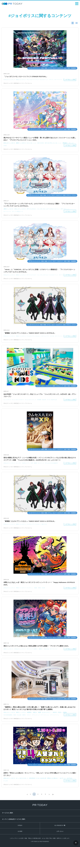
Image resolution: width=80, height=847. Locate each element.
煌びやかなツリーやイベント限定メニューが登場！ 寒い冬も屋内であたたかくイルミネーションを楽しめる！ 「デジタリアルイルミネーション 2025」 (40, 139)
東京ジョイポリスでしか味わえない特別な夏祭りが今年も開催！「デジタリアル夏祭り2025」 (36, 646)
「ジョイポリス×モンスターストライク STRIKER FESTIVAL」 (26, 76)
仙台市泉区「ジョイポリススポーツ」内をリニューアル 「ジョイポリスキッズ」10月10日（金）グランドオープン (40, 395)
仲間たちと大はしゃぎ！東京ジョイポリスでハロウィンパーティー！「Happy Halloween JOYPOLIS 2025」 (39, 583)
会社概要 (20, 831)
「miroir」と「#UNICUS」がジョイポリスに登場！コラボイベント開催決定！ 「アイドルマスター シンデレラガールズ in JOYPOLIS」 (39, 271)
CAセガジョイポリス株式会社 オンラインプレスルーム (18, 83)
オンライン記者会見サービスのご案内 (13, 819)
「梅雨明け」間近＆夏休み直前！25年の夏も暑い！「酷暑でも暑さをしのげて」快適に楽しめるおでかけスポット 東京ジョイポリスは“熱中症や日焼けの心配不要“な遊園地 (40, 708)
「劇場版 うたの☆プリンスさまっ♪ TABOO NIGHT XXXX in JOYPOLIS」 (30, 333)
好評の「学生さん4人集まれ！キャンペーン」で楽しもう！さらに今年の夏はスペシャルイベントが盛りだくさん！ (40, 774)
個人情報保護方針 (59, 825)
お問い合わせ (60, 831)
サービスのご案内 (7, 813)
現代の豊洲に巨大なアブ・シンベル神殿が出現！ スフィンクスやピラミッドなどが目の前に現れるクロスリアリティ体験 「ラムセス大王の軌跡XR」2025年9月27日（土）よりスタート (40, 459)
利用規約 (20, 825)
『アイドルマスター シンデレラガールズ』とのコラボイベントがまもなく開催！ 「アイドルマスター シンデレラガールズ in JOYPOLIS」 (39, 205)
